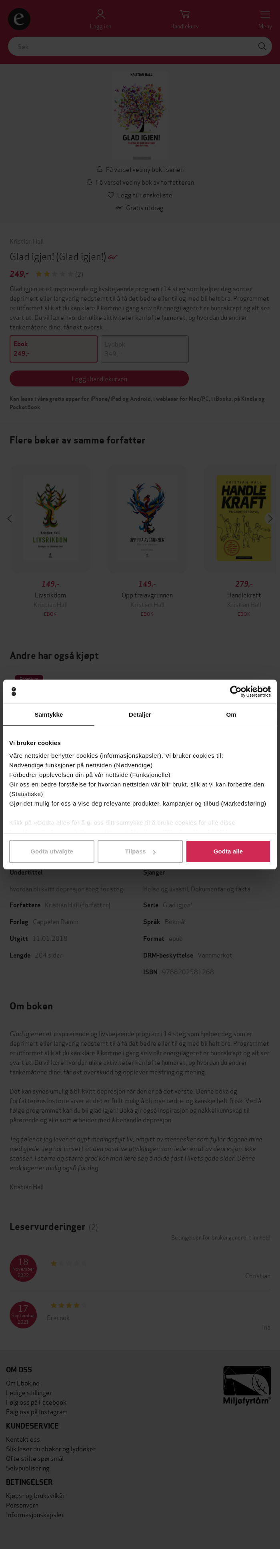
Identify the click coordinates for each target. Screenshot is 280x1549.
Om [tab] (231, 714)
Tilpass (140, 851)
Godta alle (228, 851)
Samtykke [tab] (49, 714)
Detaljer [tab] (140, 714)
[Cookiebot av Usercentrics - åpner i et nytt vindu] (236, 692)
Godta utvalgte (51, 851)
